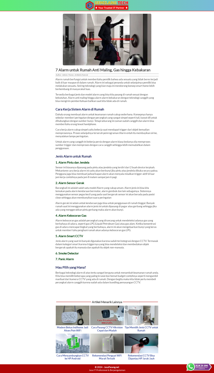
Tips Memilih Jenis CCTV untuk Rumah (141, 329)
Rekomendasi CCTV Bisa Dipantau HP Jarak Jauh (141, 357)
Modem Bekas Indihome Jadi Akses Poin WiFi (72, 329)
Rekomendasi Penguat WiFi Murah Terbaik (107, 357)
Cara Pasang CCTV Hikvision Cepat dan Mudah (107, 329)
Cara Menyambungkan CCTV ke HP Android (72, 357)
